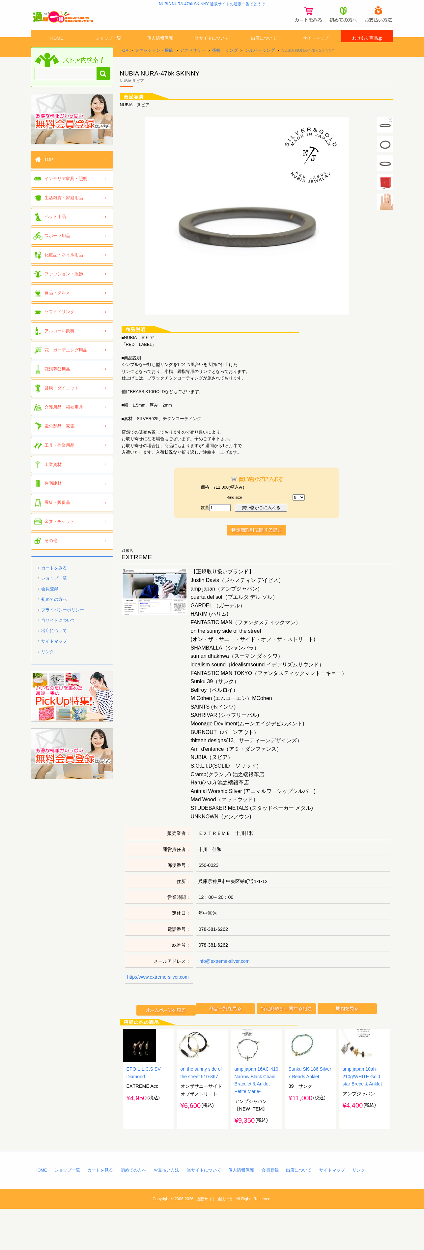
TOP (124, 65)
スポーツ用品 (57, 250)
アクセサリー (193, 65)
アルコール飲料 (59, 345)
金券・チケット (59, 536)
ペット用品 (55, 231)
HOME (57, 47)
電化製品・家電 (59, 441)
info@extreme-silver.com (224, 976)
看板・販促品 (57, 517)
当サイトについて (211, 47)
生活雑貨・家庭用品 (63, 212)
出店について (264, 47)
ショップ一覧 (108, 47)
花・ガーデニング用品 (65, 364)
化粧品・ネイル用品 (63, 269)
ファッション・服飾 (154, 65)
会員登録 (49, 603)
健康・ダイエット (61, 403)
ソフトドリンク (59, 326)
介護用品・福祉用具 (63, 421)
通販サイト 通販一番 (214, 1240)
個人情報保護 (160, 47)
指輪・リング (225, 65)
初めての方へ (54, 614)
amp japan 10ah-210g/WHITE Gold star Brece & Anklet (363, 1117)
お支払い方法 (167, 1210)
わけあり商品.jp (367, 47)
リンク (47, 666)
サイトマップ (315, 47)
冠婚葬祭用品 (57, 383)
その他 (50, 555)
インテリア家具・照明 (65, 193)
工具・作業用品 (59, 460)
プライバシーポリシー (62, 624)
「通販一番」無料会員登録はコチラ (72, 133)
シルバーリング (260, 65)
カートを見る (101, 1210)
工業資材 (53, 479)
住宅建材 (53, 498)
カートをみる (54, 582)
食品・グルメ (57, 307)
